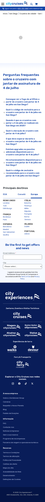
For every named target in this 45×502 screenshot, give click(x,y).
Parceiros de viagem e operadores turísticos (20, 442)
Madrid (6, 229)
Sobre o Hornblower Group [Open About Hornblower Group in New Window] (13, 398)
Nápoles (27, 211)
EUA (5, 194)
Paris (5, 219)
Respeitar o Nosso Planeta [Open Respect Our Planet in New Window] (13, 405)
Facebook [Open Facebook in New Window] (19, 383)
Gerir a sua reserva (10, 435)
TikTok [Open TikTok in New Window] (26, 383)
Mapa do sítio (8, 468)
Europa (34, 194)
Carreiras (6, 402)
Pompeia (28, 214)
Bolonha (27, 203)
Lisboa (27, 234)
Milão (26, 208)
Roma (26, 217)
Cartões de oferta (10, 464)
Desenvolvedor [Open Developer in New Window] (9, 475)
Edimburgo (7, 208)
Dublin (27, 226)
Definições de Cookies (12, 479)
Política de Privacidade (12, 460)
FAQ (4, 423)
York (5, 206)
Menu (3, 4)
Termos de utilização (11, 456)
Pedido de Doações (11, 413)
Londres (6, 203)
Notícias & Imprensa (11, 431)
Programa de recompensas (14, 439)
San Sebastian (9, 232)
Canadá (21, 194)
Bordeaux (7, 217)
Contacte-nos (8, 427)
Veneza (27, 219)
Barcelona (7, 226)
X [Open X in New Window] (32, 383)
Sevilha (6, 235)
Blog (4, 409)
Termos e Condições (11, 452)
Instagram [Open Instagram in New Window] (13, 383)
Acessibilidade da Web (12, 472)
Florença (28, 206)
